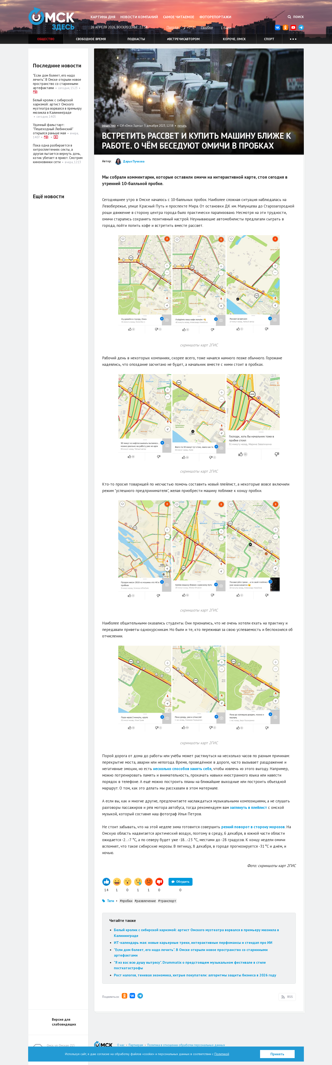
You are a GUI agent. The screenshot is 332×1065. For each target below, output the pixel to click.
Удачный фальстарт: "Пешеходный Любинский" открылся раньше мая (53, 129)
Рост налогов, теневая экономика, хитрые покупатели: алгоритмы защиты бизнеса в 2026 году (195, 975)
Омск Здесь (51, 19)
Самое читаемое (178, 17)
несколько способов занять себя (182, 768)
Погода (172, 27)
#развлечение (145, 901)
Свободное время (91, 39)
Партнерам (136, 1045)
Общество (45, 39)
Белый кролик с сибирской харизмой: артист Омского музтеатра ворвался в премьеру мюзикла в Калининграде (57, 106)
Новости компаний (139, 17)
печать (182, 126)
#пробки (126, 901)
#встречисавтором (183, 39)
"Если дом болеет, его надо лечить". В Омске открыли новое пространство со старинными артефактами (57, 81)
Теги (110, 901)
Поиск (296, 17)
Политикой (221, 1054)
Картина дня (103, 17)
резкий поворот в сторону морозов (253, 826)
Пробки (207, 27)
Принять (277, 1054)
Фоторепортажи (215, 17)
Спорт (269, 39)
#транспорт (167, 901)
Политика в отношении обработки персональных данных (186, 1045)
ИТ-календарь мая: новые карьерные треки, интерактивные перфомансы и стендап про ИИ (193, 942)
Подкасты (136, 39)
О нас (121, 1045)
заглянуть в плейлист (248, 807)
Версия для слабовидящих (64, 1021)
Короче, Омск (234, 39)
